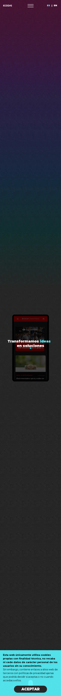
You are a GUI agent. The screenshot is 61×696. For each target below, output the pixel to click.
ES (48, 5)
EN (55, 5)
